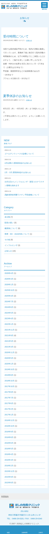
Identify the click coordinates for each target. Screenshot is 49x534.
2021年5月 (9, 341)
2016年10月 (9, 426)
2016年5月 (9, 449)
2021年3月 (9, 347)
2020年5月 (9, 358)
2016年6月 (9, 443)
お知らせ (29, 40)
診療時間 (24, 532)
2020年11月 (9, 352)
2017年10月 (9, 386)
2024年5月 (9, 313)
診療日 (41, 532)
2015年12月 (9, 471)
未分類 (7, 217)
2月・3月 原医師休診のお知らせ (18, 172)
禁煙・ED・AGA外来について (17, 234)
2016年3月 (9, 460)
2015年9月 (9, 477)
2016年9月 (9, 432)
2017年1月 (9, 415)
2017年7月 (9, 398)
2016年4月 (9, 454)
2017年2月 (9, 409)
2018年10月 (9, 381)
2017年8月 (9, 392)
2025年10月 (9, 290)
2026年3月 (9, 279)
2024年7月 (9, 301)
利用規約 (5, 496)
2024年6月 (9, 307)
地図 (8, 532)
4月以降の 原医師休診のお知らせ (18, 163)
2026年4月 (9, 273)
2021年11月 (9, 330)
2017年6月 (9, 403)
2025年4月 (9, 296)
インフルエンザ (11, 245)
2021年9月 (9, 335)
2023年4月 (9, 318)
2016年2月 (9, 466)
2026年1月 (9, 284)
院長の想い (9, 223)
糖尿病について (11, 228)
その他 (7, 240)
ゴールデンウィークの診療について (19, 154)
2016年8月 (9, 437)
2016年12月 (9, 420)
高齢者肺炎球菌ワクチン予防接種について (22, 195)
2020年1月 (9, 364)
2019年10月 (9, 369)
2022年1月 (9, 324)
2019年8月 (9, 375)
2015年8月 (9, 482)
